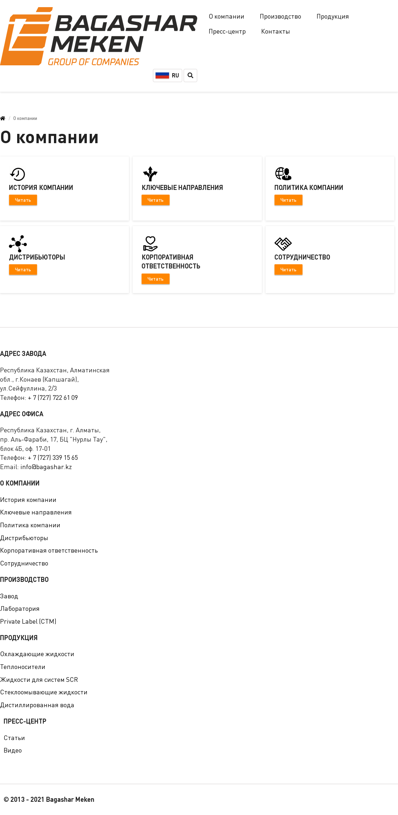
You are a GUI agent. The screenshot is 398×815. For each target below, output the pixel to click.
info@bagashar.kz (46, 467)
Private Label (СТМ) (28, 621)
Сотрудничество (24, 563)
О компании (226, 16)
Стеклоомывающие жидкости (44, 692)
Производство (280, 16)
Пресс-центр (227, 31)
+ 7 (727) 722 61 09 (53, 397)
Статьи (14, 737)
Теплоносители (22, 666)
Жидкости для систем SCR (39, 679)
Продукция (333, 16)
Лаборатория (20, 608)
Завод (9, 596)
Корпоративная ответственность (49, 550)
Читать (23, 200)
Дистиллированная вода (37, 705)
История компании (28, 499)
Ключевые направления (36, 512)
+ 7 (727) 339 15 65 (53, 457)
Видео (13, 750)
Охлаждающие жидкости (37, 654)
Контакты (275, 31)
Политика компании (30, 525)
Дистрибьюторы (24, 538)
